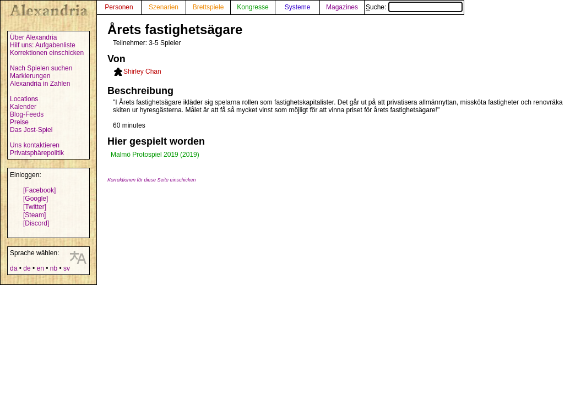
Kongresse (252, 7)
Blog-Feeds (27, 114)
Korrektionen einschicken (47, 53)
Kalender (23, 107)
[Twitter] (34, 207)
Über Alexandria (33, 37)
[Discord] (36, 223)
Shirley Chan (142, 71)
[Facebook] (39, 190)
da (13, 268)
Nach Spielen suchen (41, 68)
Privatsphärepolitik (37, 153)
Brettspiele (208, 7)
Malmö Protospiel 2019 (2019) (155, 154)
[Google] (35, 198)
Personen (119, 7)
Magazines (342, 7)
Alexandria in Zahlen (40, 83)
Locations (24, 99)
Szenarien (163, 7)
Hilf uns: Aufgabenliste (42, 45)
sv (66, 268)
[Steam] (34, 215)
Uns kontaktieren (34, 145)
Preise (19, 122)
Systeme (298, 7)
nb (53, 268)
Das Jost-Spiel (31, 130)
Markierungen (30, 76)
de (26, 268)
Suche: (414, 7)
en (40, 268)
